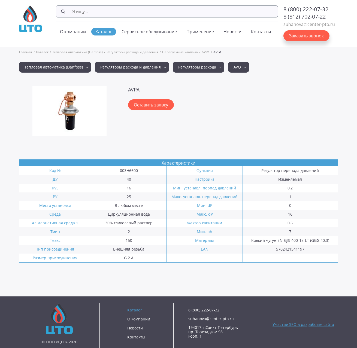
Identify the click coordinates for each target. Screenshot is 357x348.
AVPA (206, 52)
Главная (25, 52)
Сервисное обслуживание (149, 32)
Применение (200, 32)
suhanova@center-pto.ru (309, 24)
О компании (73, 32)
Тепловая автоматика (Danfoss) (77, 52)
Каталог (103, 32)
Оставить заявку (151, 105)
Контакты (261, 32)
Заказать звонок (306, 36)
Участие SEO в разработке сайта (303, 324)
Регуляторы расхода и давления (132, 52)
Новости (232, 32)
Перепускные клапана (180, 52)
